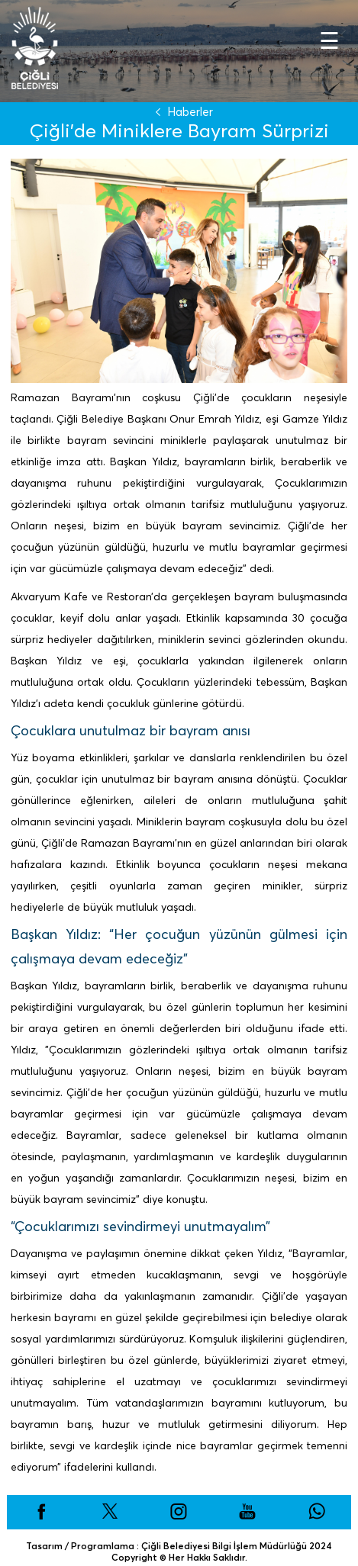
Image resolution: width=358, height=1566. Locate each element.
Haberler (181, 112)
